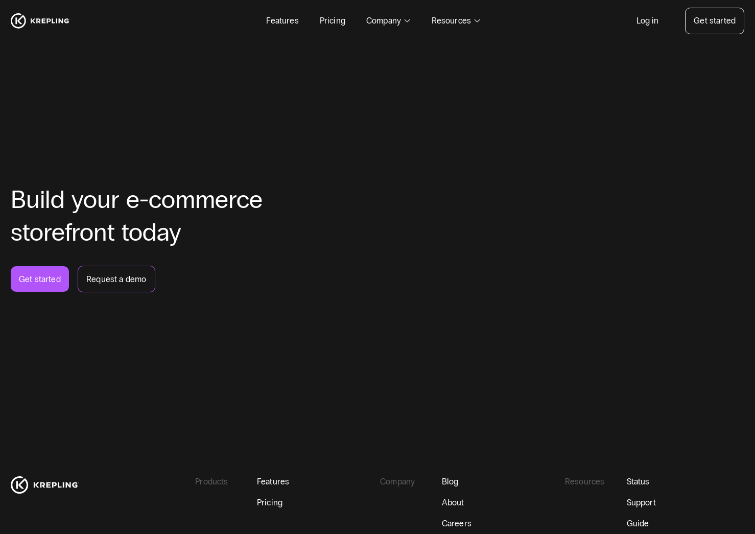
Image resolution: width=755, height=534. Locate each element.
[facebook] (14, 511)
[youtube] (88, 511)
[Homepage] (40, 21)
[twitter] (39, 511)
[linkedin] (63, 511)
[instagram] (112, 511)
